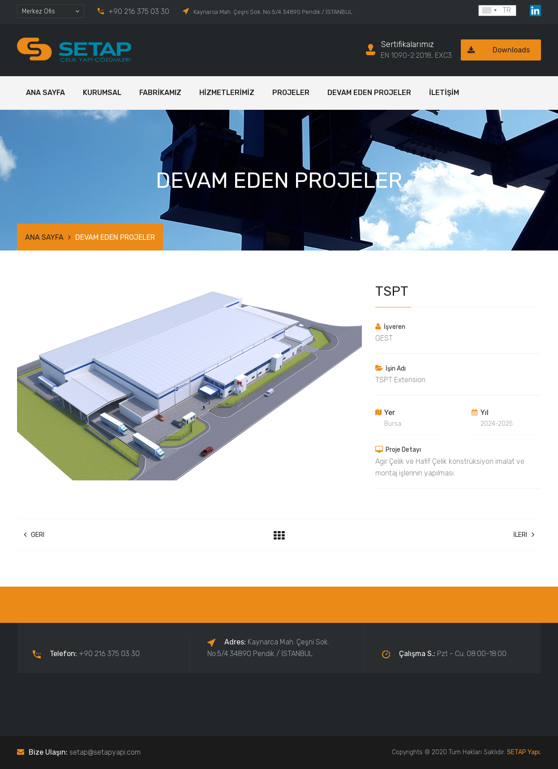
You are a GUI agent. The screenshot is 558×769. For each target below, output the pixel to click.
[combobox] (50, 11)
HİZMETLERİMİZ (226, 92)
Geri (34, 535)
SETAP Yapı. (524, 752)
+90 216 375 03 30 (138, 11)
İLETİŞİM (444, 92)
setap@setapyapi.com (105, 752)
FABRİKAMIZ (160, 92)
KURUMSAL (102, 92)
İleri (523, 535)
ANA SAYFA (45, 92)
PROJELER (290, 92)
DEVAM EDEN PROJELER (369, 92)
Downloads (495, 50)
